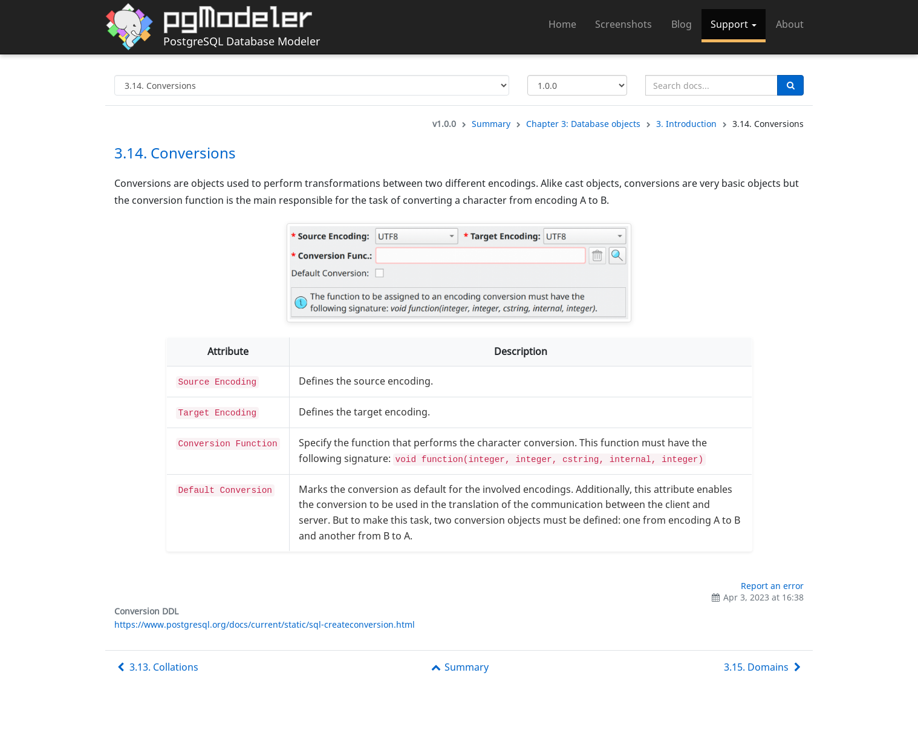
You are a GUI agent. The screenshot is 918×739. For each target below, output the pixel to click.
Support (734, 24)
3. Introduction (686, 123)
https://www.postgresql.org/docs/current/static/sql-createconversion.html (264, 624)
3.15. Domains (764, 667)
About (790, 24)
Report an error (772, 585)
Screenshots (623, 24)
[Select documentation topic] (311, 85)
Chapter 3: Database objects (583, 123)
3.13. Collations (156, 667)
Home (562, 24)
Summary (491, 123)
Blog (681, 24)
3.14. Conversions (175, 153)
